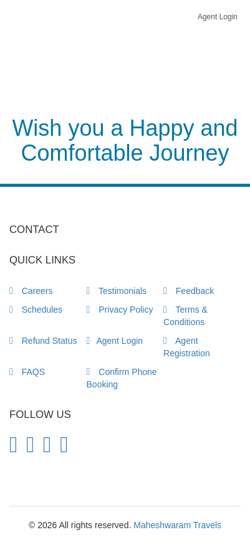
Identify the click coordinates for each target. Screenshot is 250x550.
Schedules (35, 310)
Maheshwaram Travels (177, 525)
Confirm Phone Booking (122, 378)
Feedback (188, 291)
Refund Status (43, 341)
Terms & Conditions (185, 316)
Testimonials (117, 291)
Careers (31, 291)
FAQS (27, 372)
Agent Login (218, 16)
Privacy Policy (120, 310)
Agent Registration (186, 347)
